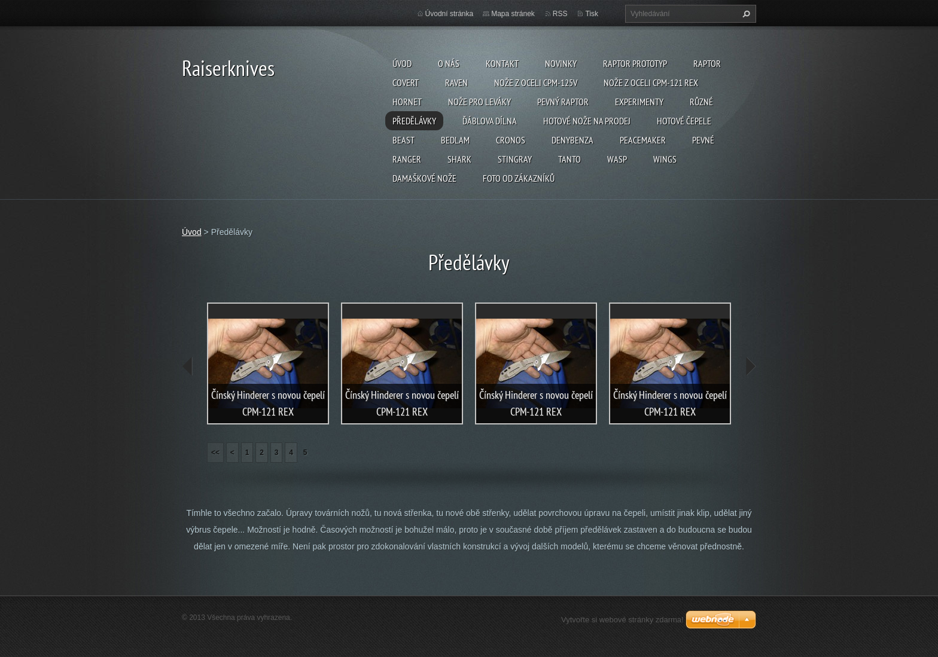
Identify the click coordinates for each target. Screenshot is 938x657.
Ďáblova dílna (489, 121)
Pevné (703, 140)
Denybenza (572, 140)
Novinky (561, 63)
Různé (701, 102)
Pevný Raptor (563, 102)
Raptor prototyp (635, 63)
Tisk (591, 14)
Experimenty (639, 102)
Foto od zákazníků (519, 178)
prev (188, 366)
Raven (456, 82)
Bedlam (455, 140)
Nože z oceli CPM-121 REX (651, 82)
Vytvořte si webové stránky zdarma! (622, 619)
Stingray (515, 159)
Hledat (745, 14)
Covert (405, 82)
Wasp (617, 159)
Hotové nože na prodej (587, 121)
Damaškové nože (424, 178)
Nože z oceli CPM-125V (535, 82)
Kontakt (502, 63)
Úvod (402, 63)
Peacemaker (643, 140)
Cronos (510, 140)
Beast (403, 140)
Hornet (407, 102)
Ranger (406, 159)
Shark (459, 159)
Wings (665, 159)
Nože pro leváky (479, 102)
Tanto (569, 159)
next (750, 366)
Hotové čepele (684, 121)
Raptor (707, 63)
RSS (560, 14)
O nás (448, 63)
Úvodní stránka (449, 14)
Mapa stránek (513, 14)
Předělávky (414, 121)
